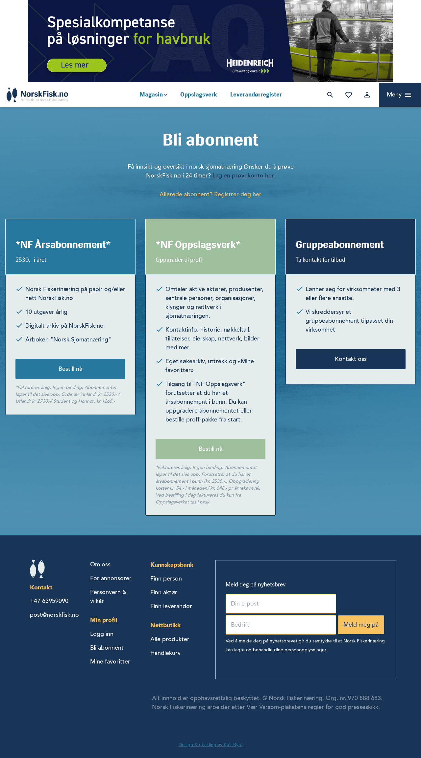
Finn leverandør (171, 606)
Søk (329, 95)
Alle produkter (169, 639)
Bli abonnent (107, 647)
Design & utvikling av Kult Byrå (210, 744)
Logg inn (366, 95)
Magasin (151, 94)
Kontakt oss (351, 359)
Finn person (166, 578)
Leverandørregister (256, 94)
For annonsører (111, 578)
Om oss (100, 564)
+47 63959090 (49, 601)
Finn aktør (163, 592)
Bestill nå (70, 368)
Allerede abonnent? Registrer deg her (210, 194)
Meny (394, 94)
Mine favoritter (347, 95)
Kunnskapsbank (171, 564)
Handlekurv (165, 653)
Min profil (103, 619)
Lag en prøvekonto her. (243, 175)
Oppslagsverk (198, 94)
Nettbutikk (165, 625)
